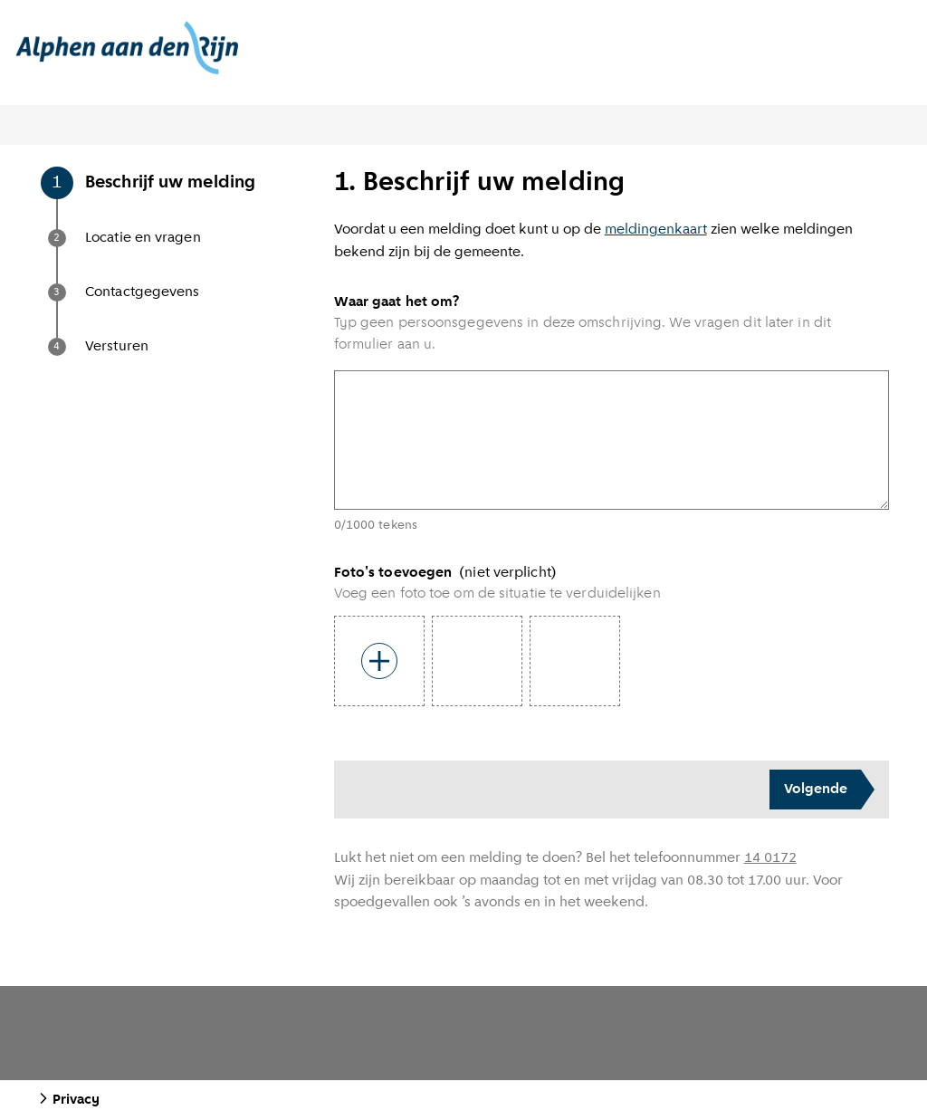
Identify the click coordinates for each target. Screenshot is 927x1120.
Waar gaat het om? (397, 302)
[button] (186, 201)
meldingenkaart (656, 230)
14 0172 (770, 858)
